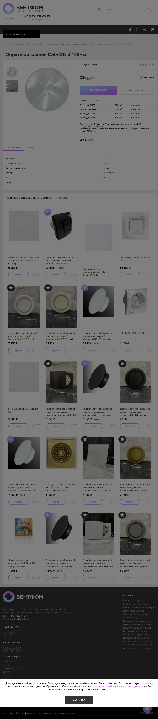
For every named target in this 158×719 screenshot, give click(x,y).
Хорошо (79, 700)
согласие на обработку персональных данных (116, 686)
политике (145, 683)
